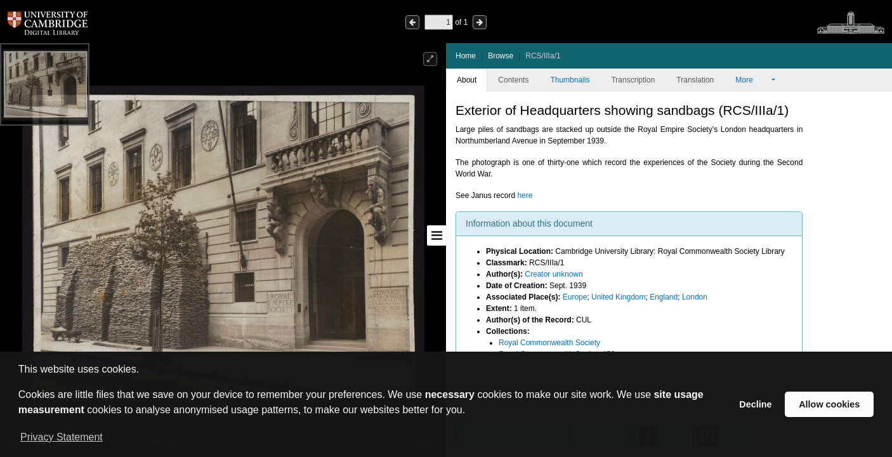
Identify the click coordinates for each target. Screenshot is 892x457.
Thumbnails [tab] (569, 80)
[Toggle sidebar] (436, 235)
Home (466, 55)
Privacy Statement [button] (61, 437)
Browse (500, 55)
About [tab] (466, 80)
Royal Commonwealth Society (549, 342)
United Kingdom (618, 297)
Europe (575, 297)
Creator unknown (553, 274)
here (524, 195)
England (664, 297)
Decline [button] (755, 404)
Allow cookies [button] (829, 404)
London (694, 297)
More (752, 80)
